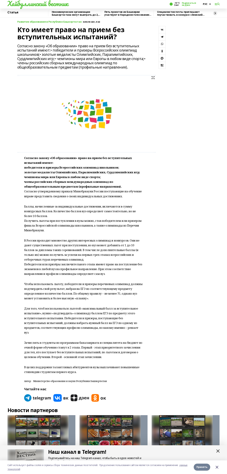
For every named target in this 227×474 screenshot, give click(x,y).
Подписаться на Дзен (189, 4)
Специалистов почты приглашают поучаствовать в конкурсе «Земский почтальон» (180, 13)
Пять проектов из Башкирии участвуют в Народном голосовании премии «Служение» (126, 13)
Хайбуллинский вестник (37, 3)
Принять (201, 467)
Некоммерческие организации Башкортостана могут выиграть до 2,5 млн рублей (75, 13)
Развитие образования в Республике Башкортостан (49, 21)
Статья (12, 12)
